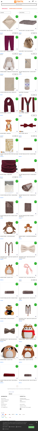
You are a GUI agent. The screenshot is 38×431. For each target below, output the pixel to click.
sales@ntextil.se (23, 401)
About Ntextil (3, 398)
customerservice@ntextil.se (24, 399)
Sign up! (10, 393)
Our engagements (4, 407)
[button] (29, 1)
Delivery (2, 402)
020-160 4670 (22, 404)
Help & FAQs (3, 405)
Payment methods (4, 401)
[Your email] (16, 392)
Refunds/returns (4, 404)
